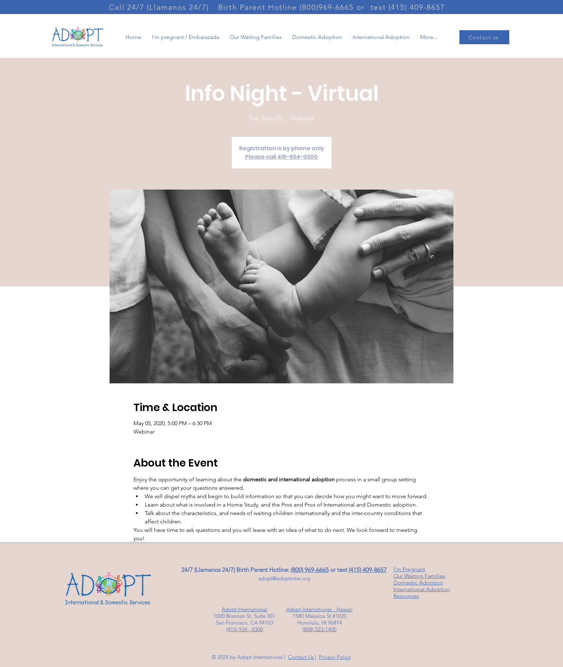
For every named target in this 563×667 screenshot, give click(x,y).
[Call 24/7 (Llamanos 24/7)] (160, 7)
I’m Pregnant (409, 569)
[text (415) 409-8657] (408, 7)
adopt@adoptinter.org (284, 578)
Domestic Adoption (418, 582)
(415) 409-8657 (368, 569)
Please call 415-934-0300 (281, 157)
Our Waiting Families (419, 576)
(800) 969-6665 (310, 569)
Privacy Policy (335, 657)
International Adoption (421, 589)
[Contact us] (484, 37)
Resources (406, 596)
